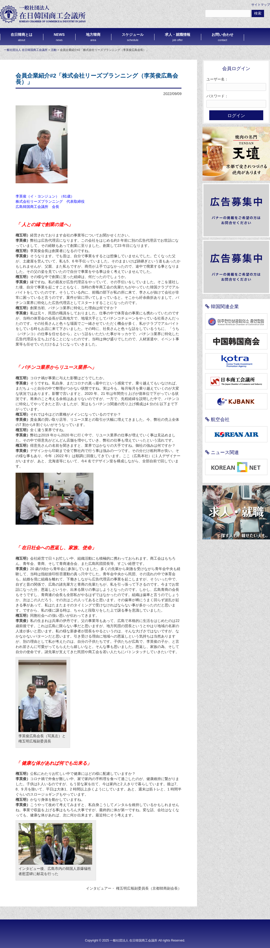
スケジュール (133, 37)
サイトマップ (260, 4)
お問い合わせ (222, 37)
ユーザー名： (217, 79)
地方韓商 (93, 37)
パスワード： (217, 96)
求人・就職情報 (177, 37)
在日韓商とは (21, 37)
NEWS (59, 37)
